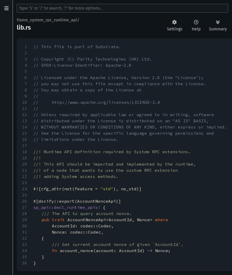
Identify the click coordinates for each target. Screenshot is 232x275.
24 (24, 188)
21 (24, 170)
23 (24, 182)
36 (24, 262)
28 (24, 213)
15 (24, 133)
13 (24, 120)
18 (24, 151)
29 (24, 219)
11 (24, 108)
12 (24, 114)
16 (24, 139)
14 (24, 127)
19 (24, 157)
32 (24, 238)
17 (24, 145)
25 (24, 194)
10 (24, 102)
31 (24, 232)
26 (24, 201)
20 (24, 164)
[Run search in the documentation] (122, 8)
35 (24, 256)
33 (24, 244)
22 (24, 176)
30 (24, 225)
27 (24, 207)
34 (24, 250)
